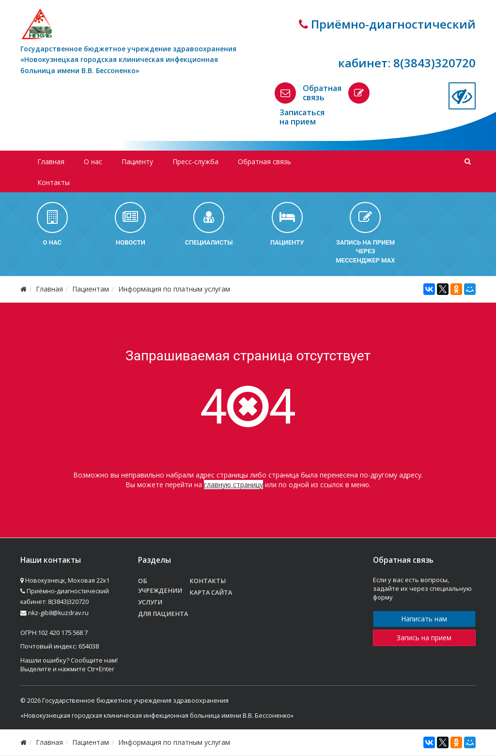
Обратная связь (322, 93)
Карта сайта (210, 592)
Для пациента (163, 614)
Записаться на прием (302, 117)
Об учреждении (160, 586)
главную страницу (233, 484)
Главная (50, 161)
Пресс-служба (195, 161)
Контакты (53, 182)
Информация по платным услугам (174, 288)
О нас (93, 161)
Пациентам (90, 288)
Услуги (150, 602)
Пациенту (137, 161)
